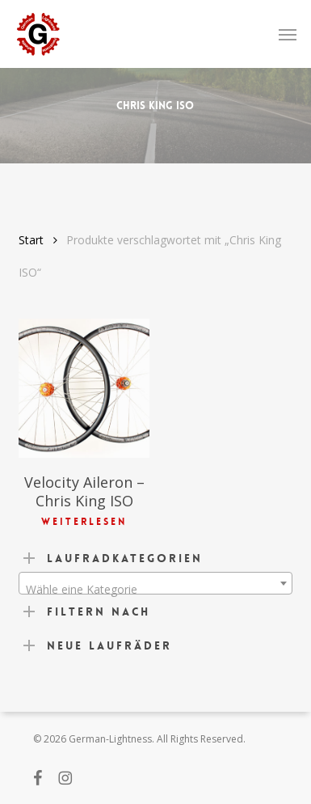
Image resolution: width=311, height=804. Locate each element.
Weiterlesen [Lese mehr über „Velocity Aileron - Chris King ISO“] (84, 522)
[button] (287, 34)
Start (31, 240)
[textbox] (155, 590)
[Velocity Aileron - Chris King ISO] (84, 389)
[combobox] (155, 583)
